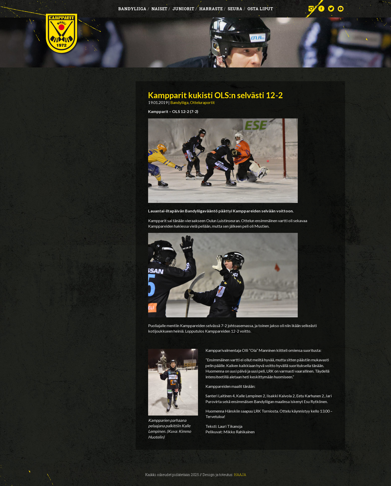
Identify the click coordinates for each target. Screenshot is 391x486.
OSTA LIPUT (260, 8)
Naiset (160, 8)
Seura (236, 8)
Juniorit (184, 8)
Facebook (321, 8)
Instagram (311, 8)
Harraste (212, 8)
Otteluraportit (202, 102)
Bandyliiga (133, 8)
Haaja (240, 474)
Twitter (331, 8)
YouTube (341, 8)
